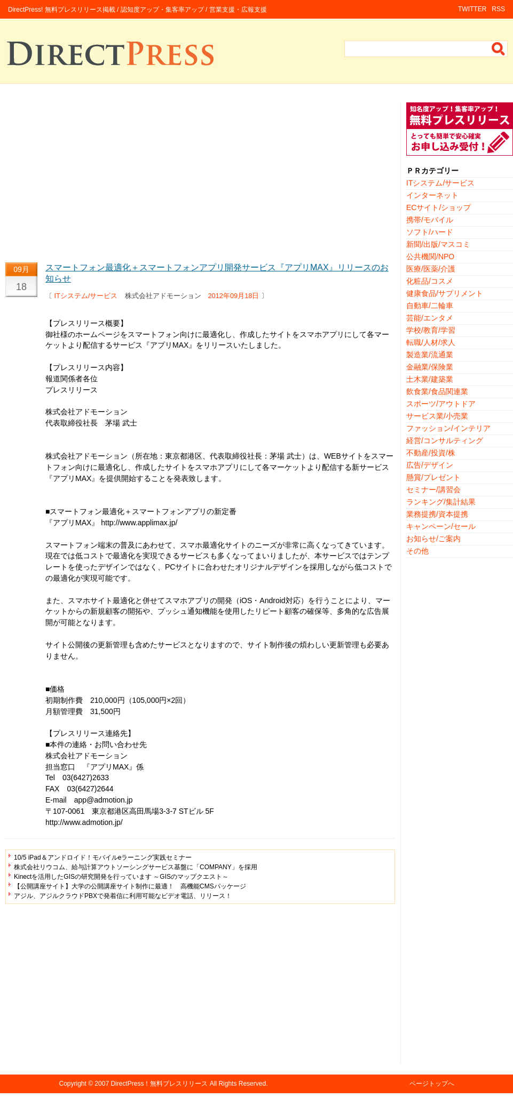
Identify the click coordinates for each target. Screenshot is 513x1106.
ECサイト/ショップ (438, 207)
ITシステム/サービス (86, 296)
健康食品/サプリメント (444, 293)
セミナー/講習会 (433, 489)
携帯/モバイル (429, 219)
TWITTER (472, 9)
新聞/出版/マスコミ (438, 244)
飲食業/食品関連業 (437, 391)
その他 (417, 551)
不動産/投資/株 (430, 452)
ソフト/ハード (429, 232)
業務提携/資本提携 (437, 514)
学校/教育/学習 (430, 330)
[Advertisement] (200, 177)
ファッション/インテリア (448, 428)
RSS (498, 9)
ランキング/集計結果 (441, 502)
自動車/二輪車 (429, 305)
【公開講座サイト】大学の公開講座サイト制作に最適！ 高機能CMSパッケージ (130, 886)
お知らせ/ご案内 (433, 538)
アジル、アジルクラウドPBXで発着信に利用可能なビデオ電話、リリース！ (123, 896)
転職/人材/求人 (430, 342)
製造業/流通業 (429, 354)
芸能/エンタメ (429, 318)
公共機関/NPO (430, 256)
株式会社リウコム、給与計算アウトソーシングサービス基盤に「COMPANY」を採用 (135, 867)
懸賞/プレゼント (433, 477)
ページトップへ (431, 1083)
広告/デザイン (429, 465)
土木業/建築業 (429, 379)
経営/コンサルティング (444, 440)
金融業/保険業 (429, 367)
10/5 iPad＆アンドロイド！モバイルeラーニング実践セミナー (103, 857)
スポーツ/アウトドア (441, 403)
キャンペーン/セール (441, 526)
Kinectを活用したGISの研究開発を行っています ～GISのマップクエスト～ (121, 876)
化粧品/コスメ (429, 281)
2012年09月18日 (233, 296)
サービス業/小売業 (437, 416)
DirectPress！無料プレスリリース (159, 1083)
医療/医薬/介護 (430, 269)
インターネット (432, 195)
